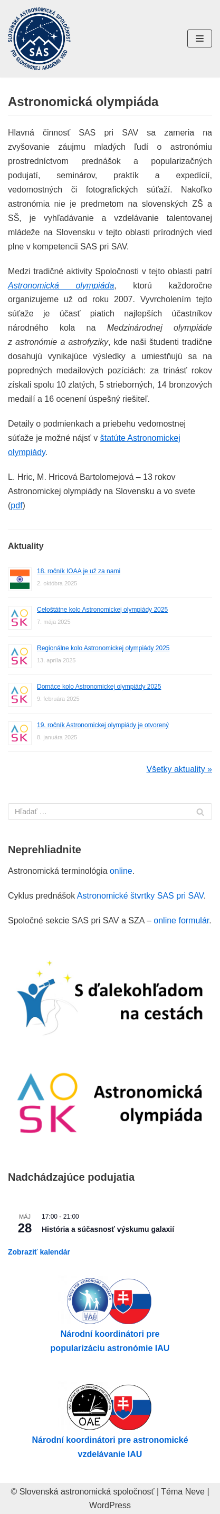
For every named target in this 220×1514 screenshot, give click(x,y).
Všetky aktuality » (180, 769)
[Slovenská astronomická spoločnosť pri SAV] (39, 38)
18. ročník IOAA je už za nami (78, 571)
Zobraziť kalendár (39, 1252)
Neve (195, 1491)
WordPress (110, 1505)
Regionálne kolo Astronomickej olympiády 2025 (103, 648)
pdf (16, 505)
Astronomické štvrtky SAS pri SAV (140, 895)
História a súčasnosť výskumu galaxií (108, 1229)
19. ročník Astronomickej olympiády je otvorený (103, 725)
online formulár (181, 920)
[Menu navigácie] (199, 38)
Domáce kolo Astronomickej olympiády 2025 (99, 686)
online (121, 870)
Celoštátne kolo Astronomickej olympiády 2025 (102, 609)
